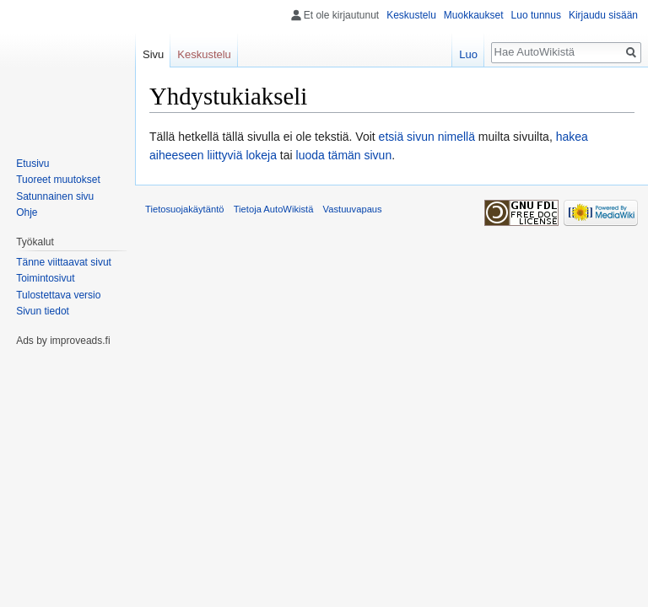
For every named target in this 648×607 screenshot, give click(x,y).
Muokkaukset (474, 15)
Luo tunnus (536, 15)
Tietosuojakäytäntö (184, 209)
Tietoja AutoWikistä (274, 209)
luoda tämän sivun (344, 155)
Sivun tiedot (42, 311)
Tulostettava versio (58, 295)
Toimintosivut (45, 278)
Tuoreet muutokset (58, 179)
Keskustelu (411, 15)
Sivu (153, 54)
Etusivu (32, 163)
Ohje (26, 212)
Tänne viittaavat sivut (63, 262)
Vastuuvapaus (352, 209)
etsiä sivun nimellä (427, 136)
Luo (468, 54)
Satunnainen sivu (55, 196)
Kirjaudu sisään (603, 15)
